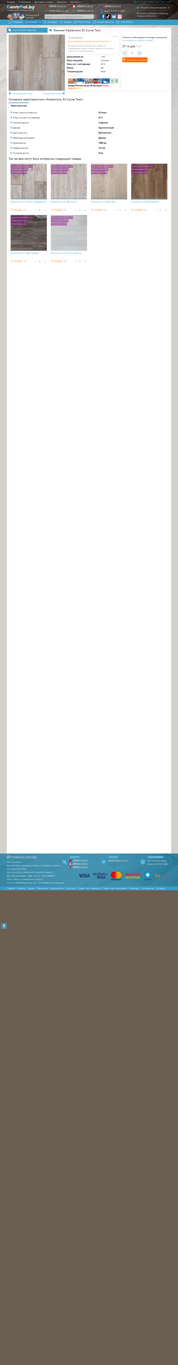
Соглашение (147, 893)
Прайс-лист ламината (89, 893)
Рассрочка (42, 893)
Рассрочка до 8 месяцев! (32, 18)
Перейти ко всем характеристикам (86, 81)
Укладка (11, 2)
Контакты (75, 2)
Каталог (24, 30)
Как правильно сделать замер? (138, 45)
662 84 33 (57, 8)
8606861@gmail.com (59, 12)
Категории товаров (24, 35)
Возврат (161, 893)
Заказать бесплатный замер (153, 25)
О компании (25, 2)
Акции (31, 893)
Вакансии (62, 2)
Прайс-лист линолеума (114, 893)
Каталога (151, 17)
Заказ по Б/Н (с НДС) (114, 12)
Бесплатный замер (156, 865)
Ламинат (35, 30)
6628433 (80, 865)
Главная (13, 30)
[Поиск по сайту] (96, 18)
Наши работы (57, 893)
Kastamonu (49, 30)
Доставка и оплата (43, 2)
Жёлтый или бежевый (107, 42)
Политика (134, 893)
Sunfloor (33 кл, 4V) (67, 30)
